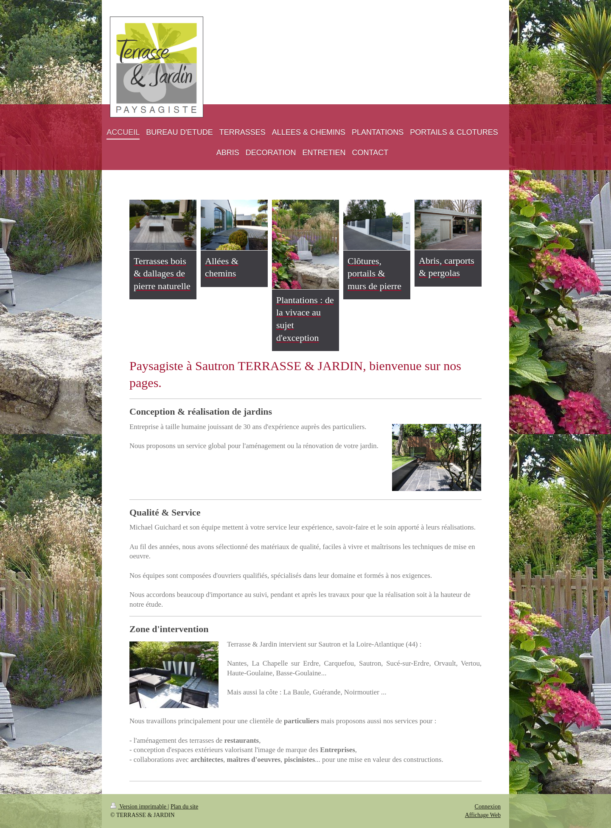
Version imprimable (139, 806)
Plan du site (184, 806)
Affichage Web (483, 815)
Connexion (488, 806)
